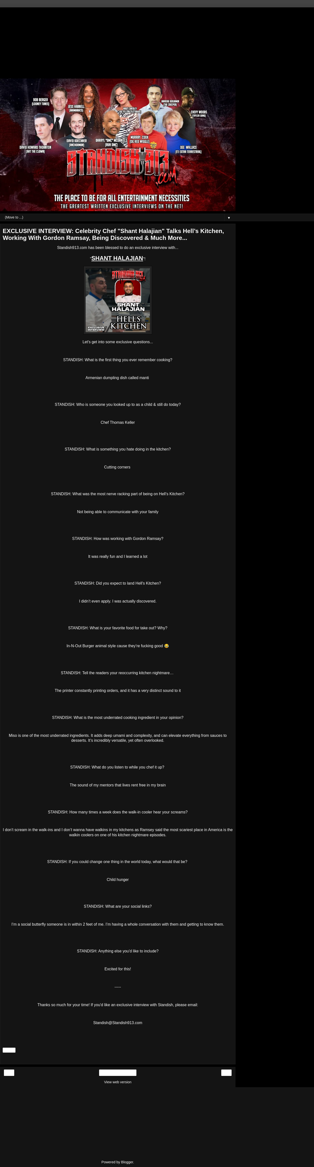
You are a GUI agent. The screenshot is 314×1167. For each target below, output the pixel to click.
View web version (117, 1082)
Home (118, 1072)
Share (9, 1050)
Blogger (127, 1162)
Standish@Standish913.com (117, 1023)
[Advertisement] (118, 41)
